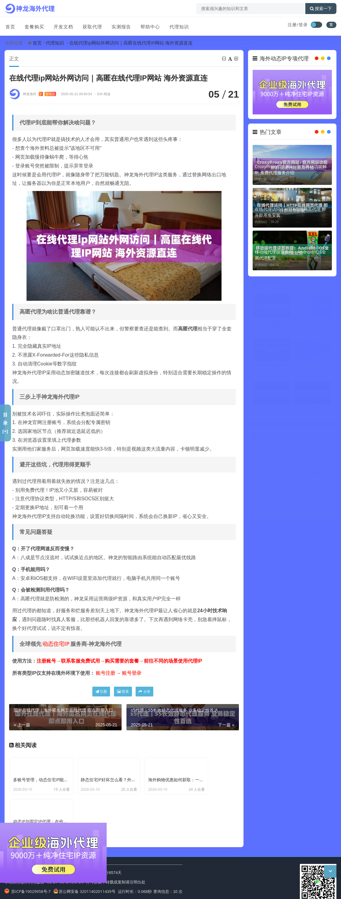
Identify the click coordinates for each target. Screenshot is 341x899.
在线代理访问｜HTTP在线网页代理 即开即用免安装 (290, 212)
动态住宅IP (55, 644)
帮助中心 (148, 25)
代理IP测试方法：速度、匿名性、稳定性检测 (271, 412)
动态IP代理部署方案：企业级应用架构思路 (311, 412)
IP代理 (294, 463)
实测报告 (119, 25)
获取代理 (90, 25)
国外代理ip (295, 498)
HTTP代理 (320, 475)
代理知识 (176, 25)
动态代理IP (268, 486)
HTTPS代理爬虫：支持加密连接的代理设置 (271, 325)
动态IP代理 (268, 463)
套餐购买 (33, 25)
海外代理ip (295, 486)
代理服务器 (268, 475)
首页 (9, 25)
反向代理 (267, 509)
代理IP (267, 452)
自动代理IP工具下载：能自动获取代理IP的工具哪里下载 (311, 369)
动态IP (294, 452)
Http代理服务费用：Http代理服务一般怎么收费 (271, 369)
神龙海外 (39, 94)
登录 (123, 691)
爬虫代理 (320, 486)
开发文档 (62, 25)
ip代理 (294, 475)
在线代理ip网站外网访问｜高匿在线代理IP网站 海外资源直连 (131, 43)
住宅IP (267, 498)
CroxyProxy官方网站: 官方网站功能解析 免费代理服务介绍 (291, 169)
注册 (101, 691)
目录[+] (5, 423)
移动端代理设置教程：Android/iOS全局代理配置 (290, 255)
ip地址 (294, 509)
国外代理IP (321, 498)
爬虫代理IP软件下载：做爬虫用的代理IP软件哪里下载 (311, 325)
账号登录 (131, 673)
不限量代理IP (321, 509)
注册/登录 (298, 24)
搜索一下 (321, 8)
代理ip (320, 452)
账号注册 (105, 673)
